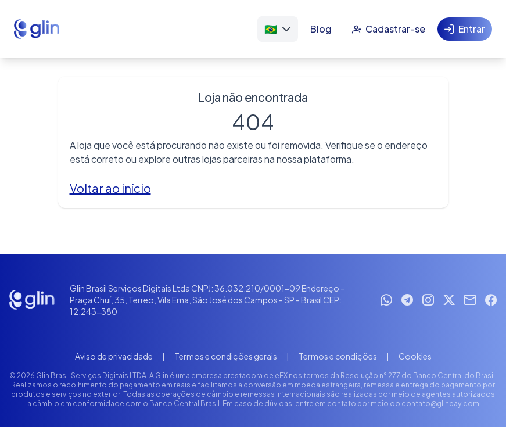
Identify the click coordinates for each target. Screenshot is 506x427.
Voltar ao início (110, 188)
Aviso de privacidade (114, 356)
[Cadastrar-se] (388, 29)
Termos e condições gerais (225, 356)
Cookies (415, 356)
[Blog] (321, 29)
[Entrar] (464, 29)
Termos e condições (338, 356)
